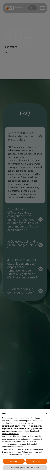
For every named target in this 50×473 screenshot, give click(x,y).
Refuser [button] (13, 461)
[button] (46, 413)
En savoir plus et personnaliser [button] (25, 467)
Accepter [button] (36, 461)
